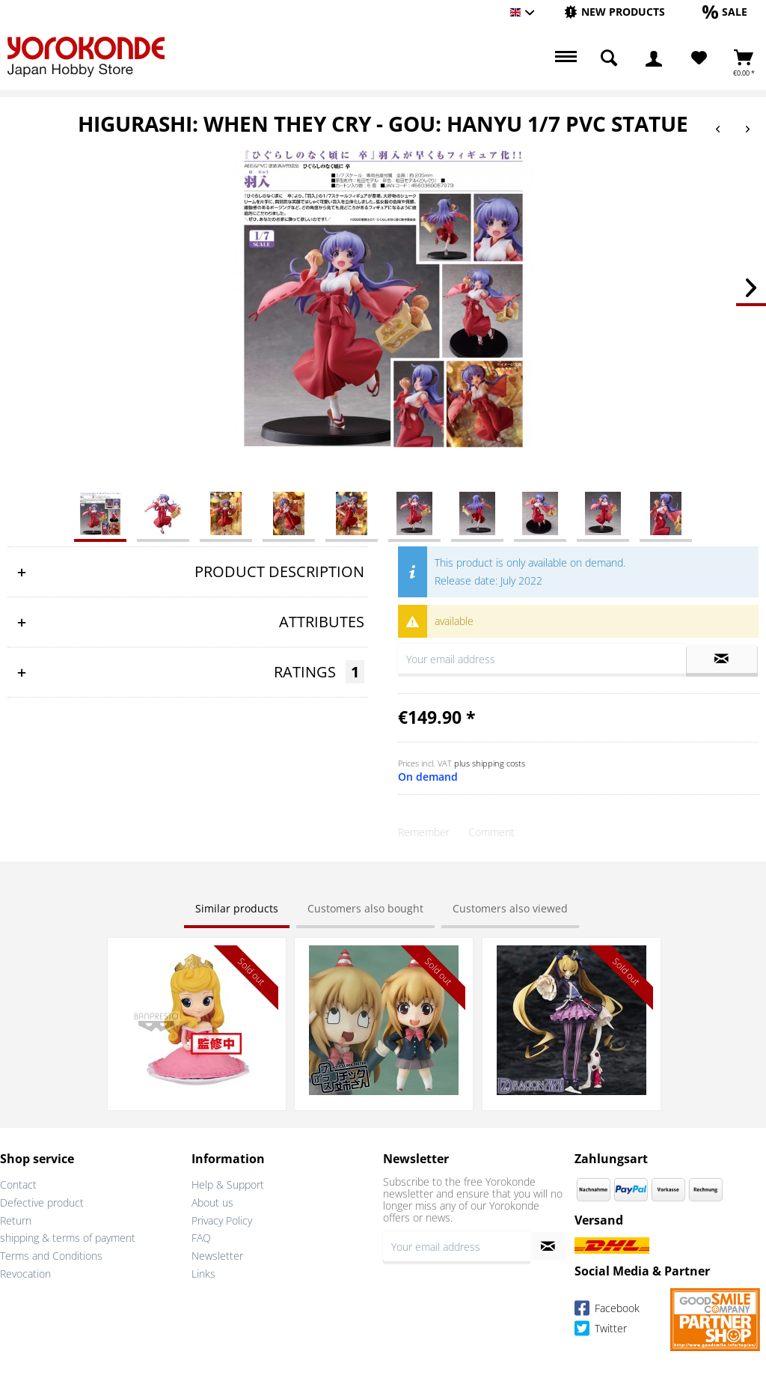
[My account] (654, 58)
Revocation (25, 1273)
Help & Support (228, 1184)
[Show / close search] (608, 58)
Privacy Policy (222, 1220)
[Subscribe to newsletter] (548, 1246)
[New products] (614, 11)
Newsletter (217, 1256)
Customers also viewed (510, 908)
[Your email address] (456, 1246)
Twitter (600, 1330)
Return (15, 1220)
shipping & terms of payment (67, 1238)
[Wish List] (699, 58)
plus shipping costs (489, 763)
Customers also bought (365, 908)
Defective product (42, 1202)
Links (203, 1273)
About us (212, 1202)
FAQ (201, 1238)
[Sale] (725, 11)
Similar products (236, 908)
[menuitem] (614, 12)
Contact (18, 1184)
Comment (491, 832)
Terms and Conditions (51, 1256)
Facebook (607, 1310)
